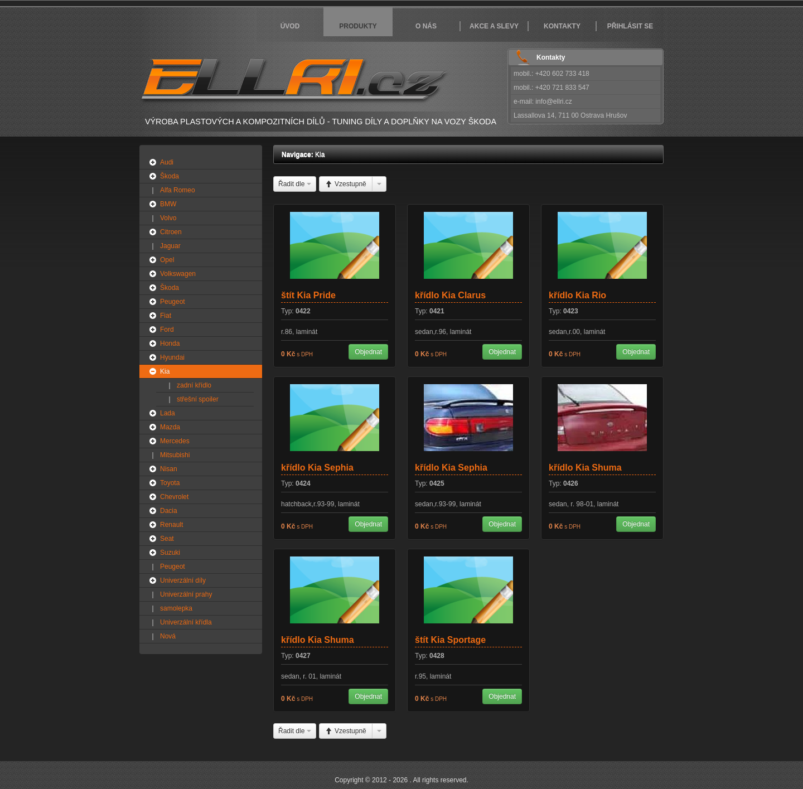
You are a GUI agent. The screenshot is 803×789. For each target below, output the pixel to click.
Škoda (169, 176)
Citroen (171, 232)
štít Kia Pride (308, 295)
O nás (426, 26)
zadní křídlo (194, 385)
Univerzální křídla (186, 622)
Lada (167, 413)
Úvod (290, 26)
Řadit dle (294, 184)
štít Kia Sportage (450, 640)
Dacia (168, 511)
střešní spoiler (198, 399)
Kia (165, 371)
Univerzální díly (183, 580)
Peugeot (172, 302)
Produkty (357, 26)
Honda (170, 343)
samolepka (176, 608)
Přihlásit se (630, 26)
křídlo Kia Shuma (585, 467)
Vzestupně (345, 184)
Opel (167, 260)
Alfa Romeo (177, 190)
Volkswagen (178, 274)
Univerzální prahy (186, 594)
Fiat (165, 316)
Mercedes (175, 441)
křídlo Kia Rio (577, 295)
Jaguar (170, 246)
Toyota (170, 483)
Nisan (168, 469)
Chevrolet (174, 497)
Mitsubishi (175, 455)
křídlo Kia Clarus (450, 295)
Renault (171, 525)
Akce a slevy (494, 26)
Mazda (170, 427)
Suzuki (170, 552)
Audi (166, 162)
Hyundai (172, 357)
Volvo (168, 218)
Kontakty (562, 26)
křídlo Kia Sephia (317, 467)
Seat (167, 539)
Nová (168, 636)
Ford (167, 329)
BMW (168, 204)
